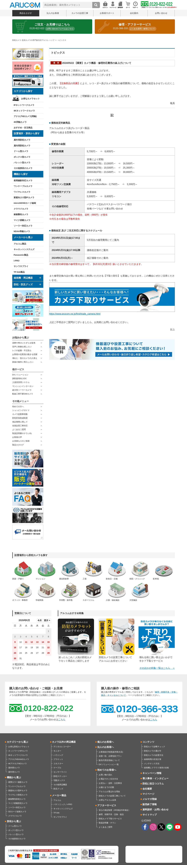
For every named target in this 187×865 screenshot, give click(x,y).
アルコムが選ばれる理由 (109, 791)
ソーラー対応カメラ (23, 226)
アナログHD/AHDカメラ (18, 759)
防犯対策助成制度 (20, 418)
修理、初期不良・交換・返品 (111, 814)
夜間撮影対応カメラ (23, 180)
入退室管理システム (21, 382)
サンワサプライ (21, 266)
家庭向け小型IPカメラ (24, 197)
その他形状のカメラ (23, 168)
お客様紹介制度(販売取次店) (111, 752)
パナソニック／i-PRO (63, 804)
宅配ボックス (59, 780)
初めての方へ (18, 406)
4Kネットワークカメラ (24, 110)
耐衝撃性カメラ (21, 214)
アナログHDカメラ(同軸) (25, 116)
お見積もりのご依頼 (21, 441)
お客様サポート (107, 13)
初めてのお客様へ (106, 770)
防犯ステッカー (60, 776)
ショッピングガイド (21, 410)
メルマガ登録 (150, 799)
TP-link (56, 813)
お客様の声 (17, 437)
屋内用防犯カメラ (22, 145)
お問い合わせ (161, 13)
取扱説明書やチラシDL (22, 433)
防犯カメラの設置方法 (153, 755)
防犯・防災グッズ (23, 284)
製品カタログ (18, 445)
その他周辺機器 (60, 785)
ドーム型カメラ (21, 151)
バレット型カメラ (22, 162)
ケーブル (57, 768)
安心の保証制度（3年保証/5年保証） (114, 810)
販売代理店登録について (109, 760)
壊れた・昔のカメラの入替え (24, 358)
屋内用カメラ (14, 768)
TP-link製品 (19, 272)
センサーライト (60, 772)
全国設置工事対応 (20, 426)
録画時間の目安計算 (152, 759)
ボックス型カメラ (22, 157)
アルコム (57, 800)
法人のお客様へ (105, 747)
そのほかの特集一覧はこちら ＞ (157, 668)
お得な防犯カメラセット (18, 746)
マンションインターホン (22, 386)
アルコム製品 (20, 244)
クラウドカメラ (21, 209)
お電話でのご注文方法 (108, 779)
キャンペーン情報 (152, 773)
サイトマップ (150, 814)
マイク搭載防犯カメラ (17, 803)
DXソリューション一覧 (109, 764)
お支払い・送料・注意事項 (110, 783)
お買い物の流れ (105, 775)
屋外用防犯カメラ (22, 140)
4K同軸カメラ (20, 122)
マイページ (148, 794)
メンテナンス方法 (151, 763)
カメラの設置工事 (80, 13)
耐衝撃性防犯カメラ (17, 799)
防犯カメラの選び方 (152, 751)
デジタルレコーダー (62, 746)
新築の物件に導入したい (22, 362)
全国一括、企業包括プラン (110, 756)
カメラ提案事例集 (20, 414)
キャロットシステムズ (24, 249)
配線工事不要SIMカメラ (22, 394)
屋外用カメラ (14, 772)
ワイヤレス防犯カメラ (17, 795)
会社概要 (147, 788)
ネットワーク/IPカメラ (18, 751)
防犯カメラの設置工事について (112, 796)
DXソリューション (20, 375)
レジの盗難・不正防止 (21, 350)
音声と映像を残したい (21, 347)
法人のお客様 (53, 13)
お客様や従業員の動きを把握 (24, 354)
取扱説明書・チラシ (107, 823)
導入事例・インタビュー (156, 778)
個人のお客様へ (105, 742)
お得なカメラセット (30, 98)
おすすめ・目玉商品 (23, 127)
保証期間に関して (20, 422)
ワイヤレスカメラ (22, 192)
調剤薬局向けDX (19, 378)
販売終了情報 (150, 804)
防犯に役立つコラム (153, 783)
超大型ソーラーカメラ (21, 390)
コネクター (58, 763)
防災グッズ (58, 789)
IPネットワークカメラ (24, 105)
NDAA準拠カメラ (22, 231)
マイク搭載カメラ (22, 220)
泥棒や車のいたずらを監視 (23, 343)
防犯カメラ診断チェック (154, 746)
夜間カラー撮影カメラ (17, 782)
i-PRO (17, 261)
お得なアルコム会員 (107, 800)
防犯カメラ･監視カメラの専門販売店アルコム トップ (33, 40)
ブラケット (58, 759)
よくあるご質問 (19, 429)
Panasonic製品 (21, 255)
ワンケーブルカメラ (23, 186)
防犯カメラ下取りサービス (110, 819)
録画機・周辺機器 (23, 278)
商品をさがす (26, 13)
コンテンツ (148, 742)
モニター (57, 751)
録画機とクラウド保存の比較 (156, 768)
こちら (61, 719)
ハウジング (58, 755)
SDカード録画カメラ (17, 811)
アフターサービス (106, 805)
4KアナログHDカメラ (17, 763)
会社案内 (134, 13)
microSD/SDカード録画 (25, 203)
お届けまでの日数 (106, 787)
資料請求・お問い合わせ (156, 809)
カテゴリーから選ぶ (17, 742)
